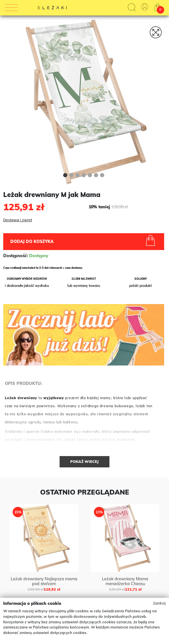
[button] (65, 176)
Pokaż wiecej (84, 461)
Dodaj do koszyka (84, 241)
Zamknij (159, 603)
